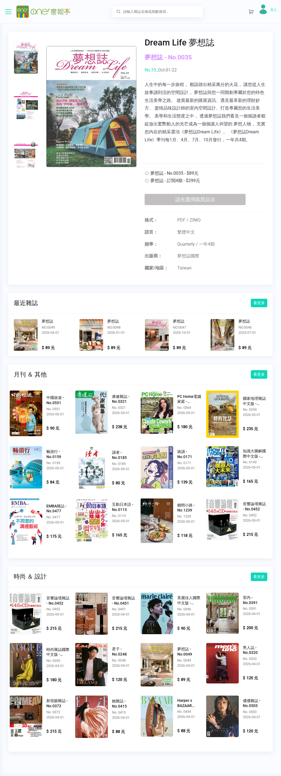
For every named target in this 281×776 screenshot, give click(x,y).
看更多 (259, 303)
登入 (273, 10)
